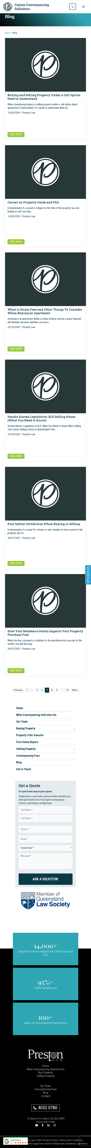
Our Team (21, 721)
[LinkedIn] (48, 1125)
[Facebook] (42, 1125)
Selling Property (26, 748)
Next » (75, 690)
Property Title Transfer (30, 735)
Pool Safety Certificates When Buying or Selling (44, 524)
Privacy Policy (50, 1140)
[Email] (36, 1125)
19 (67, 690)
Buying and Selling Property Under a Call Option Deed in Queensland (44, 97)
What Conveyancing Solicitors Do (36, 715)
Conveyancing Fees (28, 755)
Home (19, 708)
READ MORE (16, 134)
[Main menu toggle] (83, 6)
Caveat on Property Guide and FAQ (33, 202)
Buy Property (45, 1072)
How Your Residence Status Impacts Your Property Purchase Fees (45, 633)
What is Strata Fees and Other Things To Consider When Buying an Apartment (45, 311)
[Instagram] (55, 1125)
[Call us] (72, 6)
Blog (19, 762)
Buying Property (25, 728)
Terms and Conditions (71, 1140)
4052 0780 (47, 1107)
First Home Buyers (27, 742)
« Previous (18, 690)
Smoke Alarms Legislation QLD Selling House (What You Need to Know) (41, 418)
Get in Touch (23, 769)
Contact (45, 1096)
